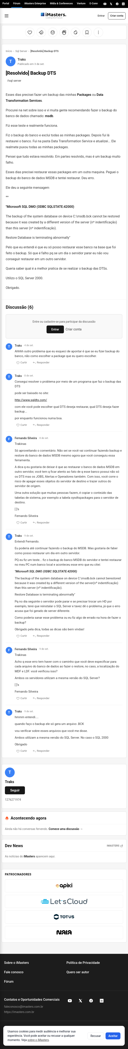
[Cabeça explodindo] (52, 32)
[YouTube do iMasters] (70, 1000)
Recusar (95, 1036)
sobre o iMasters (38, 1040)
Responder (41, 362)
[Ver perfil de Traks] (10, 772)
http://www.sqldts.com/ (31, 400)
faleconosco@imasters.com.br (23, 1006)
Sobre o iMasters (16, 963)
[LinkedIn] (123, 4)
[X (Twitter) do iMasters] (80, 1000)
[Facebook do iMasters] (91, 1000)
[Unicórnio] (41, 32)
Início (9, 51)
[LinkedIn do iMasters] (101, 1000)
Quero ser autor (78, 972)
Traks (22, 59)
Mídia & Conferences (61, 3)
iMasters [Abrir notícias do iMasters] (115, 845)
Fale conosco (13, 972)
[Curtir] (29, 32)
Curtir (21, 362)
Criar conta (116, 15)
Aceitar (113, 1036)
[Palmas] (64, 32)
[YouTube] (105, 4)
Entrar (101, 15)
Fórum (16, 3)
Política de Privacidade (83, 963)
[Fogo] (75, 32)
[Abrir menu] (6, 16)
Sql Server (21, 51)
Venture (81, 3)
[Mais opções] (98, 32)
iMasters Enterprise (35, 3)
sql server (14, 80)
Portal (5, 3)
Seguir (15, 790)
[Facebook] (117, 4)
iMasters (29, 856)
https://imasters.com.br (19, 1012)
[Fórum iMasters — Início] (53, 16)
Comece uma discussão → (66, 829)
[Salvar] (86, 32)
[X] (111, 4)
